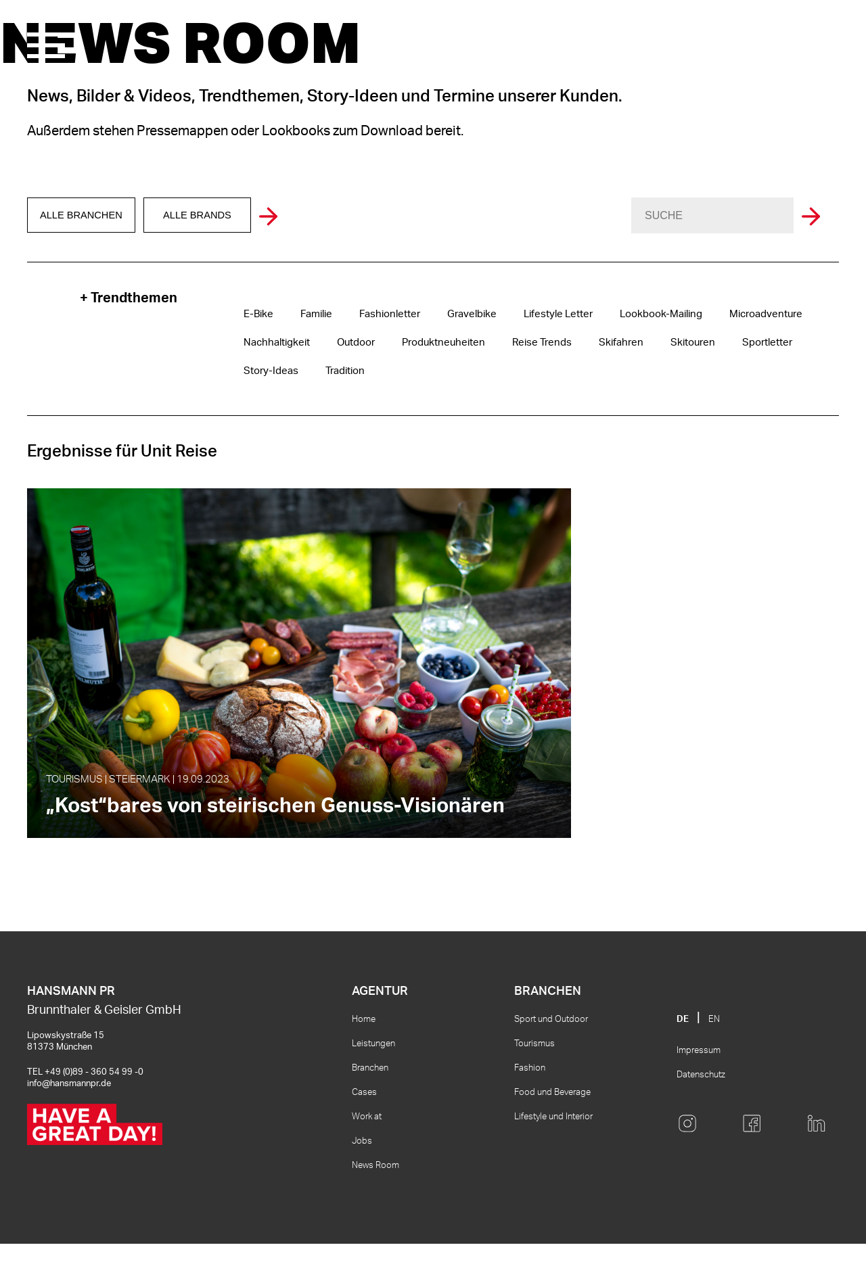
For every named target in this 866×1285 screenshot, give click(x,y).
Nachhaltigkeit (275, 343)
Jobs (362, 1182)
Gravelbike (461, 314)
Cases (364, 1133)
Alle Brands (207, 216)
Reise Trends (527, 343)
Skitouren (670, 343)
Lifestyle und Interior (553, 1158)
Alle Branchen (84, 216)
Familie (313, 314)
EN (714, 1060)
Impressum (699, 1092)
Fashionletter (383, 314)
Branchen (370, 1109)
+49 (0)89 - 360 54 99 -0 (94, 1113)
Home (363, 1060)
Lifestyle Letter (543, 314)
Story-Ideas (269, 371)
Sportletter (741, 343)
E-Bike (257, 314)
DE (683, 1060)
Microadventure (740, 314)
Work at (367, 1158)
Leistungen (373, 1085)
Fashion (529, 1109)
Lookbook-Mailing (641, 314)
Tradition (339, 371)
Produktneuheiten (434, 343)
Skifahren (601, 343)
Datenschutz (701, 1116)
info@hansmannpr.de (69, 1125)
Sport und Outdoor (551, 1060)
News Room (375, 1206)
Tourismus (534, 1085)
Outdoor (351, 343)
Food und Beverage (552, 1133)
